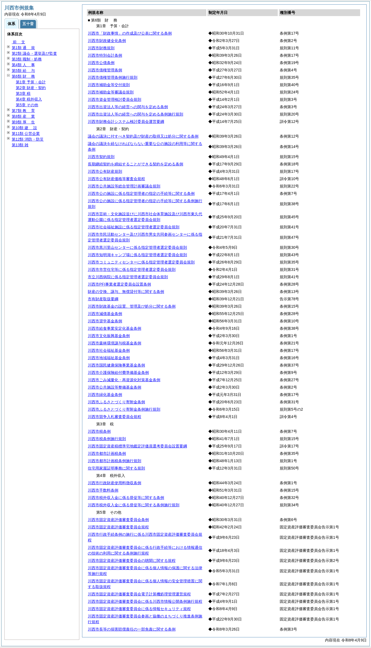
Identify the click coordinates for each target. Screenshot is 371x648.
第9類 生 (23, 122)
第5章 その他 (27, 105)
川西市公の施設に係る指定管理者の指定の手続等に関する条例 (141, 193)
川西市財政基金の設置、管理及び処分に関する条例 (132, 306)
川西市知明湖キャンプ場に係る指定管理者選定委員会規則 (137, 255)
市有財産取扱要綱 (103, 299)
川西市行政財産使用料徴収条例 (114, 483)
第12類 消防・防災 (28, 139)
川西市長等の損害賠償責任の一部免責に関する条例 (132, 629)
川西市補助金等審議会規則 (111, 92)
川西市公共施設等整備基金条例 (114, 387)
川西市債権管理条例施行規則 (112, 77)
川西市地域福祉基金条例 (109, 358)
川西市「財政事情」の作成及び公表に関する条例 (130, 33)
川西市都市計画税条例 (107, 453)
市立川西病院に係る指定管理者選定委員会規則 (128, 277)
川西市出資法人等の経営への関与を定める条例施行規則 (135, 114)
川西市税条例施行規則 (107, 439)
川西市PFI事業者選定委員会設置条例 (119, 284)
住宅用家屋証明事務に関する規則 (116, 468)
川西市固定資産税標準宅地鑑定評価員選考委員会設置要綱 (137, 446)
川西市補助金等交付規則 (109, 85)
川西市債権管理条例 (105, 70)
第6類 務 (23, 76)
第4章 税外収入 (29, 99)
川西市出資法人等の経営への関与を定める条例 (128, 107)
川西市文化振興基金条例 (109, 336)
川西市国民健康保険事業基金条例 (116, 365)
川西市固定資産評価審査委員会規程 (118, 527)
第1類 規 (23, 48)
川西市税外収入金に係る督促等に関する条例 (126, 497)
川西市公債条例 (101, 62)
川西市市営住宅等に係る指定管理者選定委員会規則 (132, 269)
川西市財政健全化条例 (107, 40)
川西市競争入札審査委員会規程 (114, 416)
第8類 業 (23, 116)
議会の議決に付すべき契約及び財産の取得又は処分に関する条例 (143, 136)
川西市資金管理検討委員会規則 (114, 99)
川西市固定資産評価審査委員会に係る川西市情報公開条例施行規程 (145, 601)
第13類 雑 (20, 145)
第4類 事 (23, 65)
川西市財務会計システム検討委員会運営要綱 (126, 121)
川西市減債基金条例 (105, 313)
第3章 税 (23, 93)
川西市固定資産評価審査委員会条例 (118, 519)
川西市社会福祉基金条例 (109, 350)
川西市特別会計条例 (105, 55)
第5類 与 (23, 70)
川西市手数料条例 (103, 490)
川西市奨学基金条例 (105, 321)
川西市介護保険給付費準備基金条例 (118, 372)
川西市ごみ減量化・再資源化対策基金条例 (124, 380)
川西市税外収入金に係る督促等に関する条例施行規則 (133, 505)
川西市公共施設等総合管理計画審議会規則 (124, 186)
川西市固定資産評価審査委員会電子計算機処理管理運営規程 (139, 594)
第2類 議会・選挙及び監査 (34, 53)
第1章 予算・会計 (31, 82)
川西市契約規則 (101, 157)
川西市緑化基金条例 (105, 394)
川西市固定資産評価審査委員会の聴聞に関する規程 (132, 560)
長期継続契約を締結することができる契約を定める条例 (135, 164)
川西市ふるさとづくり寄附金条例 (116, 402)
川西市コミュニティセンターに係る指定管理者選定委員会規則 (141, 262)
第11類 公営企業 (26, 133)
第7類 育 (23, 110)
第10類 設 (24, 128)
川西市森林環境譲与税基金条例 (114, 343)
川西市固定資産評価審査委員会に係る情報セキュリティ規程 (139, 609)
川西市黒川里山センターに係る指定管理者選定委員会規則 (137, 247)
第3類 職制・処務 (27, 59)
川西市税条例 (99, 431)
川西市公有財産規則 (105, 171)
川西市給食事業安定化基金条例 (114, 328)
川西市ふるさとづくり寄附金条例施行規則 (124, 409)
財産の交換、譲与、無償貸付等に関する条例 (126, 291)
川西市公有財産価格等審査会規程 (116, 179)
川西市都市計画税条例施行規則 (114, 461)
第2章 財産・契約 (31, 88)
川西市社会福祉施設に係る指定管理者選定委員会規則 (133, 227)
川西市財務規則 (101, 48)
